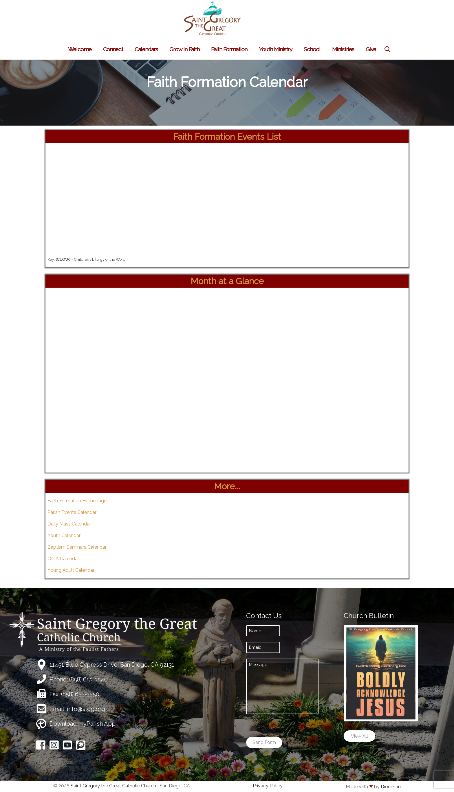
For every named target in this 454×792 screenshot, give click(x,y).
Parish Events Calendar (71, 512)
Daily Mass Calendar (69, 524)
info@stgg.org (86, 708)
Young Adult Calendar (70, 570)
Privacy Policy (268, 786)
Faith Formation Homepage (77, 501)
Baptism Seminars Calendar (77, 547)
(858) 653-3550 (80, 694)
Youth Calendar (63, 535)
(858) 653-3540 (88, 679)
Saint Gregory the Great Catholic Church (113, 786)
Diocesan (391, 786)
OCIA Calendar (63, 558)
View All (359, 736)
